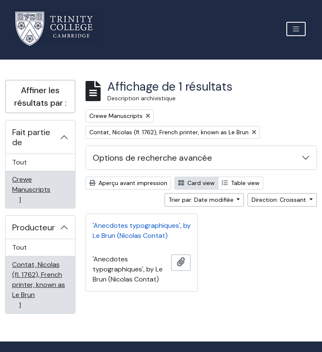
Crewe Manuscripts (31, 189)
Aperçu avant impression (128, 183)
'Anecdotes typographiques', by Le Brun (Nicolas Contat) (142, 230)
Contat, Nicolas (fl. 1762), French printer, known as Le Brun (38, 284)
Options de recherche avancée (152, 157)
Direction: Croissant (280, 199)
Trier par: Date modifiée (202, 199)
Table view (241, 183)
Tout (19, 162)
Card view (196, 183)
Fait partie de (31, 137)
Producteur (33, 227)
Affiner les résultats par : (40, 96)
